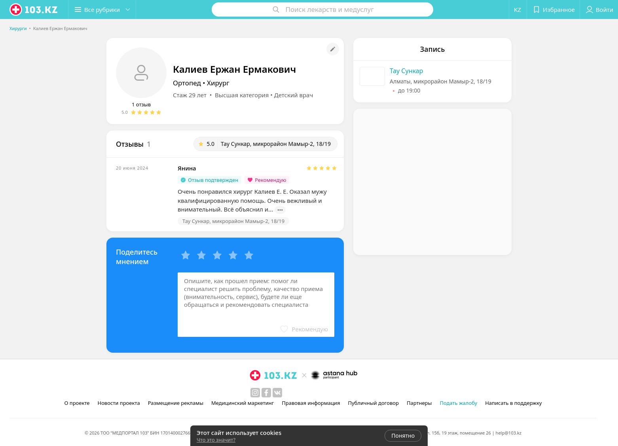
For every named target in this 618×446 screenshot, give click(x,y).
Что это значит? (216, 439)
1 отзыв (141, 104)
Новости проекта (118, 402)
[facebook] (266, 392)
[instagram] (255, 392)
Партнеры (419, 402)
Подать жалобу (458, 402)
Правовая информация (311, 402)
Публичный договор (373, 402)
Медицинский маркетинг (242, 402)
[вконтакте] (277, 392)
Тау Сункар (406, 71)
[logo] (34, 9)
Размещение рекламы (175, 402)
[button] (102, 9)
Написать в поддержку (513, 402)
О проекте (77, 402)
